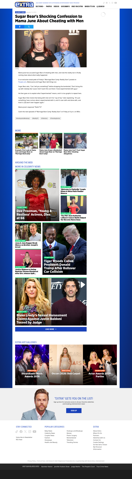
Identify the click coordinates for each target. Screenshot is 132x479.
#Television (44, 118)
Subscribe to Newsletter (24, 437)
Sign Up (74, 411)
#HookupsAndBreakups (23, 118)
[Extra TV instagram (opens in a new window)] (112, 3)
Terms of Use (41, 461)
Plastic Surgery (72, 435)
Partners (96, 435)
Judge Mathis (75, 467)
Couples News (49, 435)
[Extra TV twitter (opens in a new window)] (109, 3)
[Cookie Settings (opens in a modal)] (98, 442)
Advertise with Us (99, 438)
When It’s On (97, 433)
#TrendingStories (55, 118)
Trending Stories (72, 442)
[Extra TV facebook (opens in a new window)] (107, 3)
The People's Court (88, 467)
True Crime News (102, 467)
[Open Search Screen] (100, 6)
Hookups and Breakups (75, 431)
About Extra (97, 431)
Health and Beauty (51, 442)
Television (70, 440)
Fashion (47, 438)
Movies (69, 433)
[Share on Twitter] (28, 27)
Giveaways (48, 440)
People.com (22, 82)
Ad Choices (49, 461)
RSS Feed (19, 440)
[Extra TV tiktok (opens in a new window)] (104, 3)
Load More (50, 329)
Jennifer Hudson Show (61, 467)
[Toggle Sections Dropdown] (40, 6)
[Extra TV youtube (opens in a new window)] (115, 3)
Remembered (71, 438)
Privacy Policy (32, 461)
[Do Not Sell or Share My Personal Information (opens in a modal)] (101, 447)
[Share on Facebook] (19, 27)
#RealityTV (35, 118)
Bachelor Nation (46, 467)
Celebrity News (20, 12)
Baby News (48, 431)
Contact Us (97, 440)
